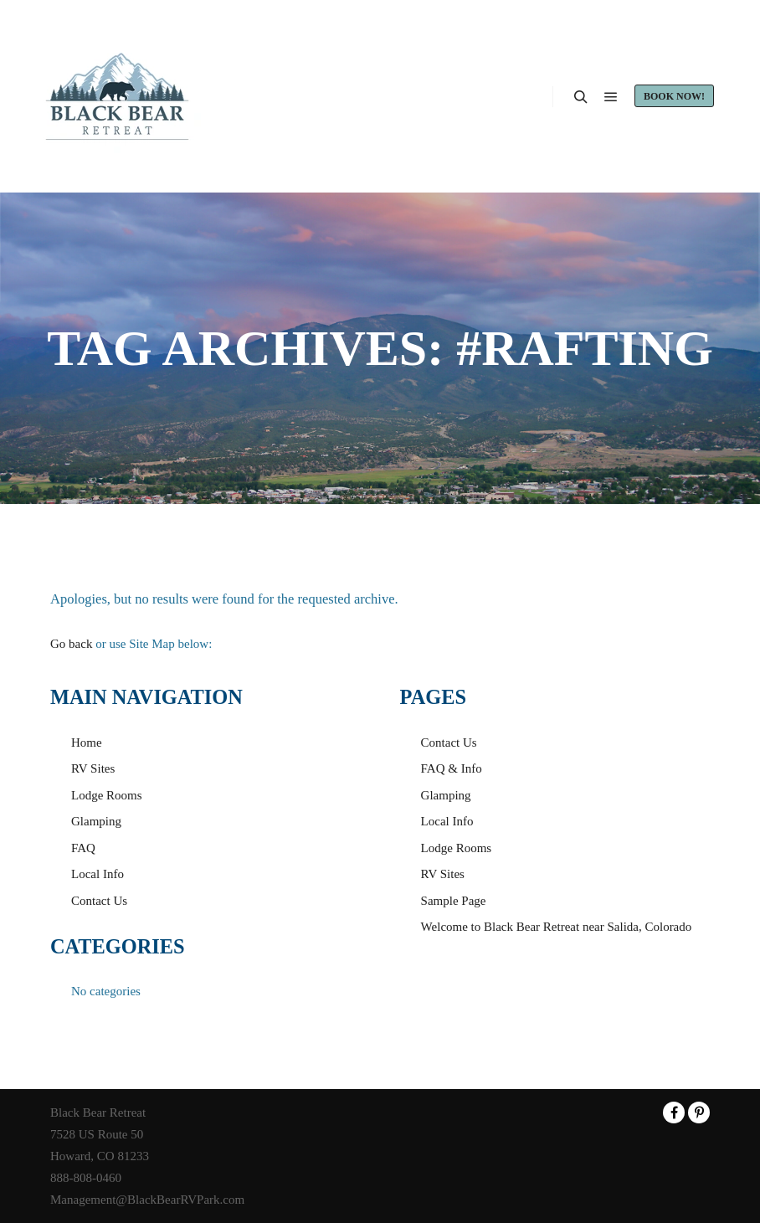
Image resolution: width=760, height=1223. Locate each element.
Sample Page (453, 900)
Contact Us (99, 900)
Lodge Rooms (106, 795)
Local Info (97, 874)
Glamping (96, 821)
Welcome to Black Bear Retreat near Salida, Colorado (556, 926)
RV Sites (93, 768)
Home (86, 742)
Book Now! (674, 96)
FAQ (83, 848)
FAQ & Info (451, 768)
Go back (71, 643)
